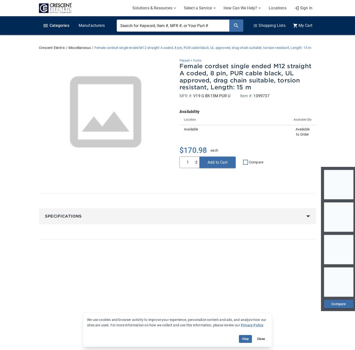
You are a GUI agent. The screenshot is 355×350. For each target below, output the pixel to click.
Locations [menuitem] (277, 8)
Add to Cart (218, 162)
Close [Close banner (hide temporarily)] (261, 339)
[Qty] (189, 162)
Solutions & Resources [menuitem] (152, 8)
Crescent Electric (52, 48)
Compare (256, 162)
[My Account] (303, 8)
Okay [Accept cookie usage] (245, 339)
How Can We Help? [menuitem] (240, 8)
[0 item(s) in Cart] (302, 25)
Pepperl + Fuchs (190, 60)
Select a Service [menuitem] (198, 8)
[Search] (236, 25)
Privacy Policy (252, 325)
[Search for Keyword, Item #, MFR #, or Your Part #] (173, 25)
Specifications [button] (63, 216)
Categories (56, 26)
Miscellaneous (80, 48)
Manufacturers (92, 25)
